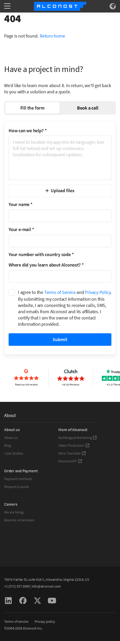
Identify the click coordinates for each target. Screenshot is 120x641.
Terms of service (16, 621)
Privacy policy (45, 621)
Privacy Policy (97, 292)
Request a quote (16, 486)
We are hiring (13, 512)
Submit (60, 339)
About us (11, 437)
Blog (7, 445)
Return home (52, 36)
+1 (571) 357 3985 (16, 586)
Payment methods (18, 478)
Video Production (74, 445)
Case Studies (13, 453)
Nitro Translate (72, 453)
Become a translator (19, 520)
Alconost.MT (70, 461)
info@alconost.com (46, 586)
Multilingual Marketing (77, 437)
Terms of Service (60, 292)
